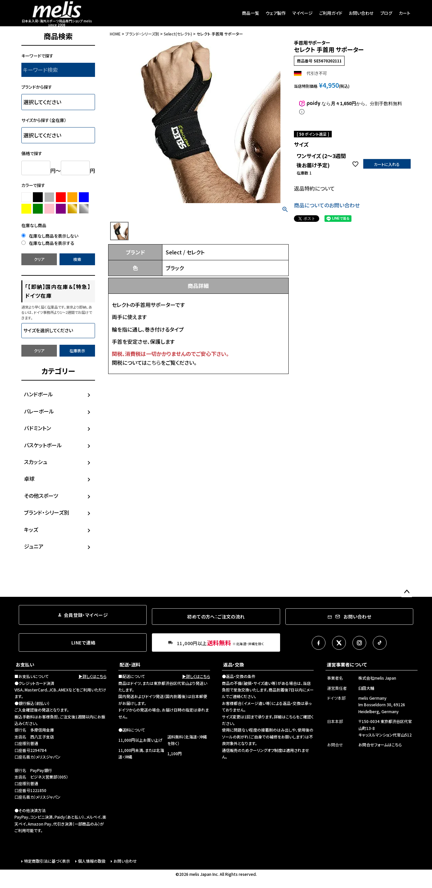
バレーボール (39, 411)
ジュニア (33, 546)
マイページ (302, 13)
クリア (39, 259)
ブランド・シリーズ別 (46, 512)
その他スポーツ (41, 496)
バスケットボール (43, 445)
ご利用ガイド (330, 13)
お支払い (25, 664)
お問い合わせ (361, 13)
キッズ (31, 529)
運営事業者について (347, 664)
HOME (115, 33)
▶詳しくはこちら (93, 676)
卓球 (29, 478)
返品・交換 (233, 664)
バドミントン (37, 428)
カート (404, 13)
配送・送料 (130, 664)
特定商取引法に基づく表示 (47, 861)
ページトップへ (406, 592)
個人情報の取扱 (92, 861)
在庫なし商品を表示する (47, 243)
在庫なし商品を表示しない (49, 236)
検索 (77, 259)
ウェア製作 (276, 13)
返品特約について (314, 188)
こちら (154, 362)
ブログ (386, 13)
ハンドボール (38, 394)
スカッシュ (35, 462)
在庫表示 (77, 350)
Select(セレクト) (178, 33)
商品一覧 (250, 13)
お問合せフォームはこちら (380, 744)
